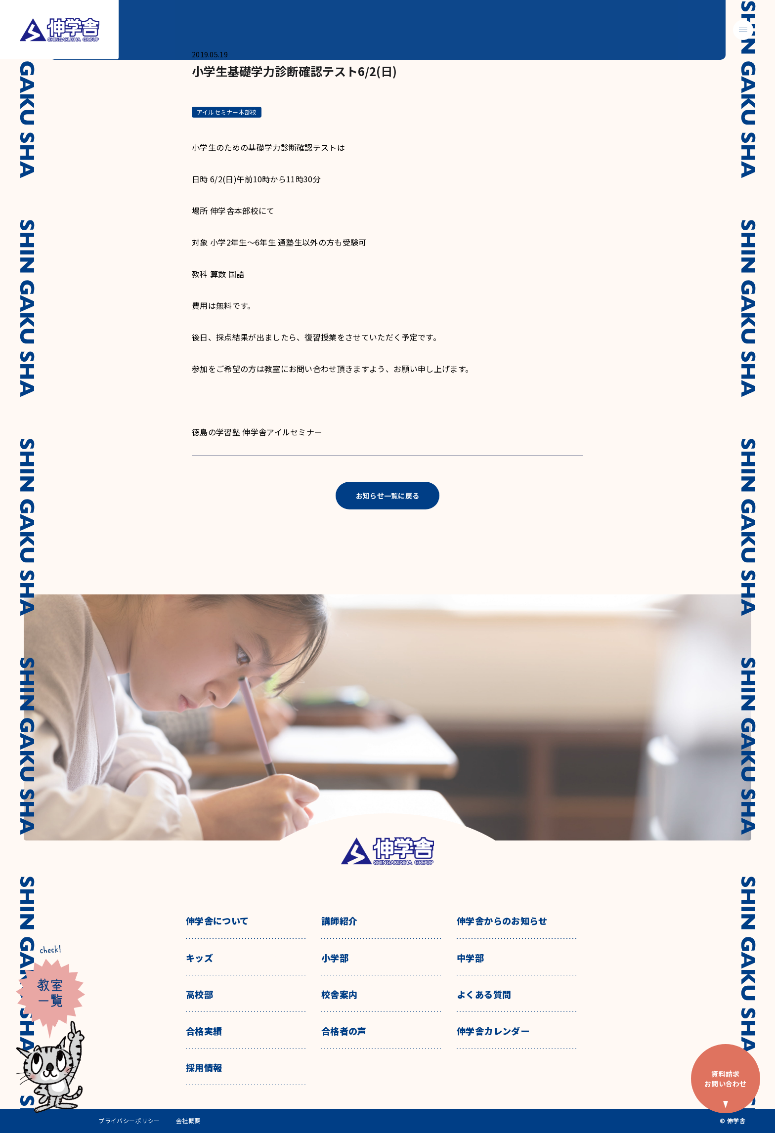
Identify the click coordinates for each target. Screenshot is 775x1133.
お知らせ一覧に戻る (388, 496)
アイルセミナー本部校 (227, 112)
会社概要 (188, 1121)
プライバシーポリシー (129, 1121)
